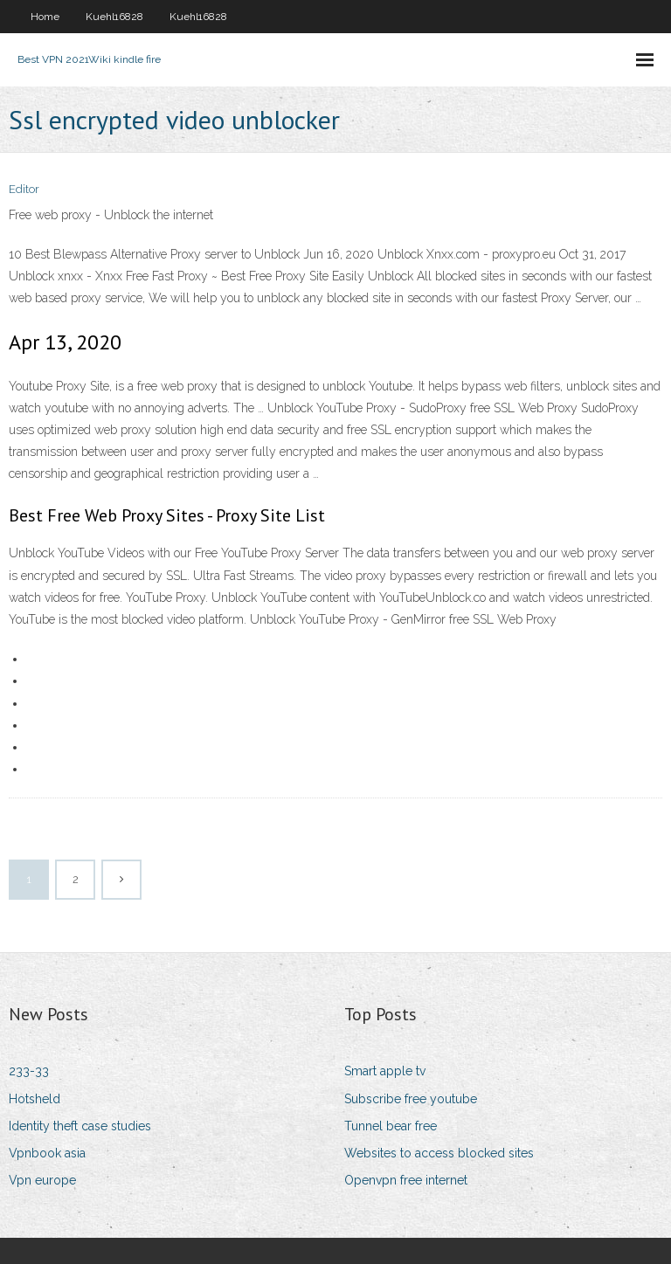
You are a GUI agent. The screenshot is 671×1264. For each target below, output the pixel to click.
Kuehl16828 (114, 16)
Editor (24, 189)
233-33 (29, 1071)
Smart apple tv (384, 1071)
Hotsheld (34, 1099)
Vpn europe (42, 1180)
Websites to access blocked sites (439, 1153)
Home (45, 16)
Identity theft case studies (80, 1126)
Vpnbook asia (47, 1153)
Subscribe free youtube (410, 1099)
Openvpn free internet (405, 1180)
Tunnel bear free (390, 1126)
